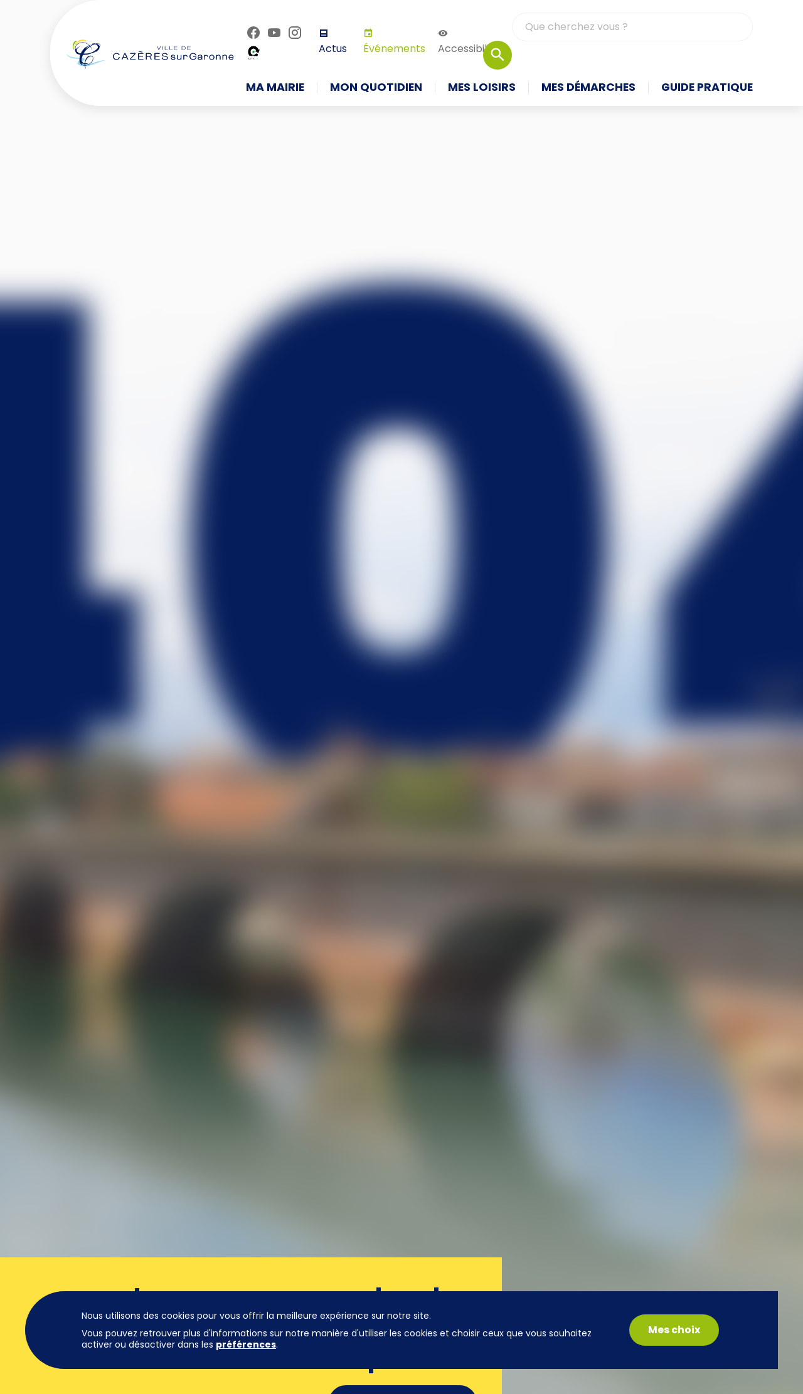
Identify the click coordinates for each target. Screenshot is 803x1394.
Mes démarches (588, 87)
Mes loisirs (482, 87)
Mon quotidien (376, 87)
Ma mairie (275, 87)
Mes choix (674, 1330)
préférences (246, 1344)
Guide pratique (707, 87)
